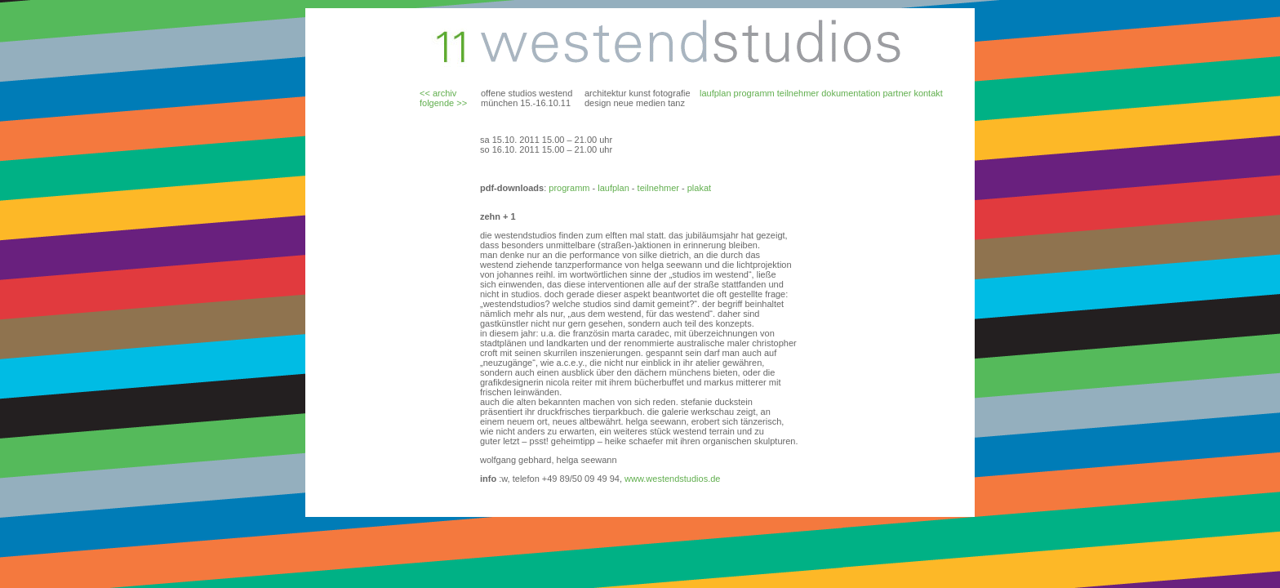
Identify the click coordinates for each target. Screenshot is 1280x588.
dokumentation (850, 93)
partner (896, 93)
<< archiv (438, 93)
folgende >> (443, 103)
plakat (698, 188)
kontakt (927, 93)
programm (754, 93)
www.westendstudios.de (672, 478)
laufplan (715, 93)
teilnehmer (798, 93)
